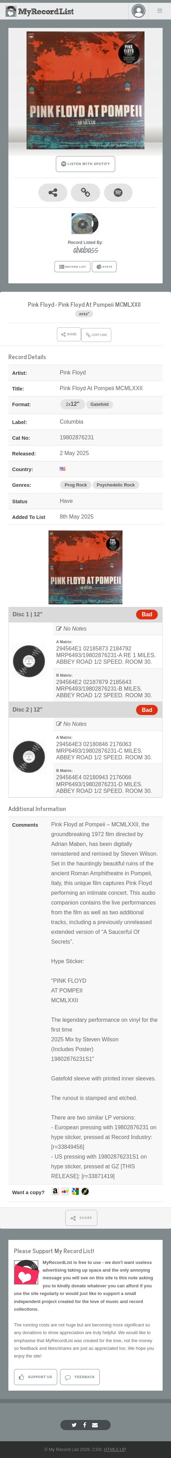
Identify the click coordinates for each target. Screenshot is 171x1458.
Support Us (35, 1377)
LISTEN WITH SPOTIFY (85, 164)
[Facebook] (85, 1425)
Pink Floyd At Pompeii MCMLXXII (99, 304)
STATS (104, 267)
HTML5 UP (115, 1449)
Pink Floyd (41, 304)
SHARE (81, 1218)
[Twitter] (75, 1425)
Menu (160, 10)
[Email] (95, 1425)
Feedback (80, 1377)
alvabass (85, 249)
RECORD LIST (72, 267)
